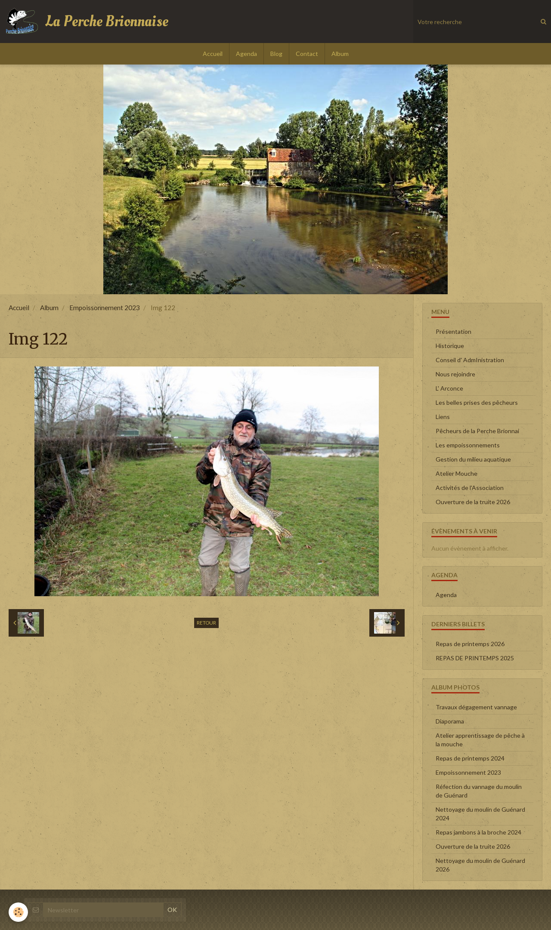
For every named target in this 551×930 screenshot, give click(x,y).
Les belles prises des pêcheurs (477, 402)
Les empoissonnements (468, 445)
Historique (450, 345)
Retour (206, 622)
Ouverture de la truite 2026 (473, 501)
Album (340, 53)
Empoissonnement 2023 (104, 307)
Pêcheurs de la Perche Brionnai (477, 430)
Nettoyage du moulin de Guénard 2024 (480, 814)
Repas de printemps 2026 (470, 643)
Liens (443, 416)
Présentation (453, 331)
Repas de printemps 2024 (470, 758)
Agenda (246, 53)
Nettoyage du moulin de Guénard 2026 (480, 865)
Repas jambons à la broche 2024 (478, 832)
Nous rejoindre (455, 374)
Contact (307, 53)
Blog (276, 53)
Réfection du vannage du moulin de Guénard (479, 791)
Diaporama (450, 721)
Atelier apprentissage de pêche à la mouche (480, 740)
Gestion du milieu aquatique (473, 459)
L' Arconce (449, 388)
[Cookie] (18, 912)
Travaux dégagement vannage (476, 707)
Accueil (213, 53)
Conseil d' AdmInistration (470, 359)
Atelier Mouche (456, 473)
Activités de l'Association (470, 487)
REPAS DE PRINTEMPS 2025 (475, 658)
